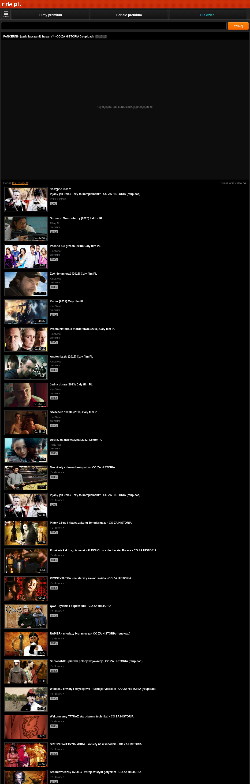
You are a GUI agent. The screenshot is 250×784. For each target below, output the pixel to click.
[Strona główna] (11, 4)
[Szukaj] (114, 26)
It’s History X (20, 183)
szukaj (238, 26)
